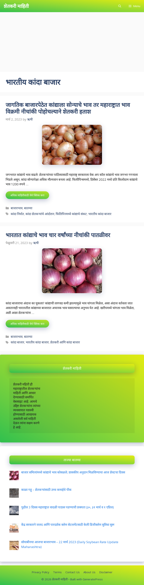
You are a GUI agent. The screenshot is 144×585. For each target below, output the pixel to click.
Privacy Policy (40, 572)
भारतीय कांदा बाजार (99, 214)
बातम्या (28, 208)
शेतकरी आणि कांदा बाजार (65, 342)
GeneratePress (93, 579)
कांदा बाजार (17, 342)
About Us (89, 572)
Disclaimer (105, 572)
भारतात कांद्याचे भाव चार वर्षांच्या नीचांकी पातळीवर (59, 235)
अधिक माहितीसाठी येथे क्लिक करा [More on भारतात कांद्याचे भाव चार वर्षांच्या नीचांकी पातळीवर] (27, 323)
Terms (57, 572)
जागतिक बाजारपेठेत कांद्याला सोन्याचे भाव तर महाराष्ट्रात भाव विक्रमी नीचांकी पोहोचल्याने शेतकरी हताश (68, 108)
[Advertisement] (72, 40)
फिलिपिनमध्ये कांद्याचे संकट (71, 214)
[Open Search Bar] (120, 6)
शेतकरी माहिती (16, 6)
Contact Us (72, 572)
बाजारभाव (16, 208)
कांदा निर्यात (17, 214)
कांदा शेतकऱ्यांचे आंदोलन (40, 214)
